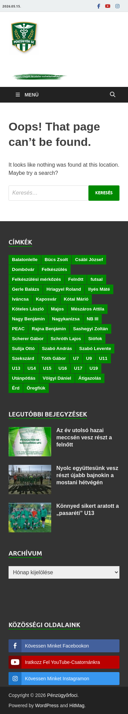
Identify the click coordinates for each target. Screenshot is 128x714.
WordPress (47, 705)
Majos (57, 309)
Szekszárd (23, 358)
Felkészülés (54, 269)
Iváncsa (20, 299)
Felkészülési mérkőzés (36, 279)
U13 (16, 368)
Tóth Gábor (53, 358)
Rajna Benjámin (49, 328)
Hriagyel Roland (63, 289)
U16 (62, 368)
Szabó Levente (95, 348)
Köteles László (28, 309)
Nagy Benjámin (28, 318)
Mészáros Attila (87, 309)
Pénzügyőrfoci (62, 695)
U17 (78, 368)
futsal (96, 279)
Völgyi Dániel (57, 378)
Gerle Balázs (25, 289)
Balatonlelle (25, 259)
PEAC (18, 328)
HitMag (76, 705)
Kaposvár (46, 299)
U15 (47, 368)
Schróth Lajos (66, 338)
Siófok (95, 338)
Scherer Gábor (28, 338)
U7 (76, 358)
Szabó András (57, 348)
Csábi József (89, 259)
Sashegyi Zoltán (90, 328)
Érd (15, 388)
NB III (92, 318)
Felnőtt (75, 279)
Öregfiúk (36, 388)
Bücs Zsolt (56, 259)
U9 (89, 358)
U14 (31, 368)
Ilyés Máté (99, 289)
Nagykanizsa (66, 318)
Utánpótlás (23, 378)
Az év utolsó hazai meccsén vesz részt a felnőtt (84, 437)
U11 (103, 358)
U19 (93, 368)
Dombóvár (23, 269)
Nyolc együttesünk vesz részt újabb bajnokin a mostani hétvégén (87, 475)
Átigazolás (90, 378)
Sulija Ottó (23, 348)
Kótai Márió (76, 299)
